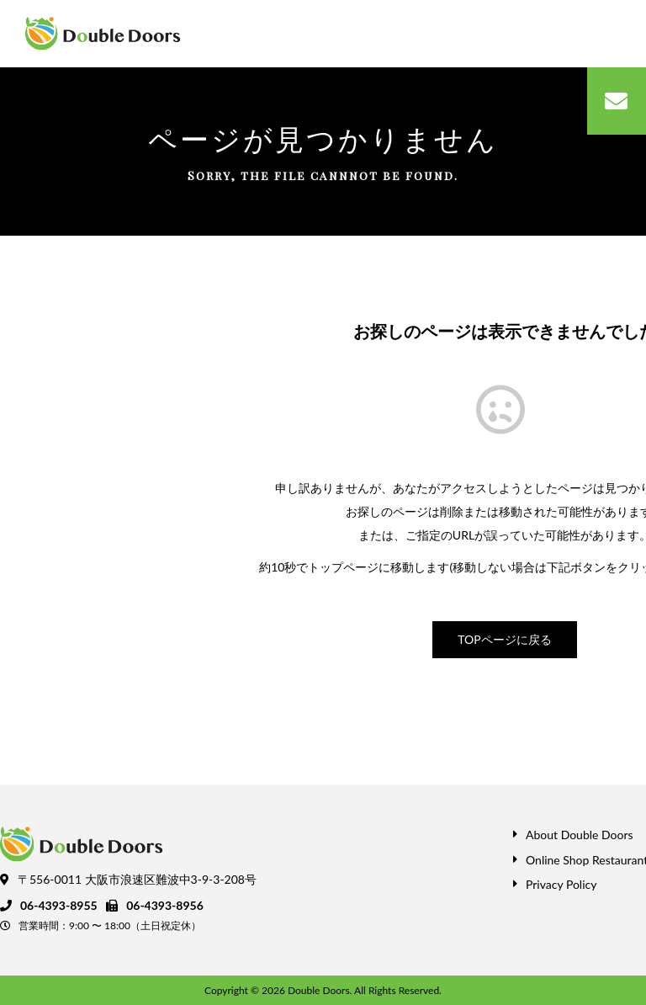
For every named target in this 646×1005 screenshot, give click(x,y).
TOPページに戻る (504, 639)
